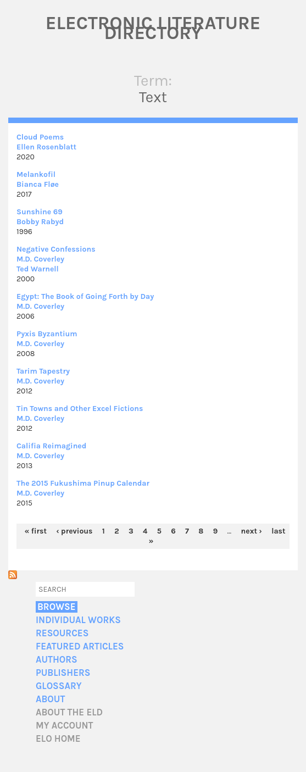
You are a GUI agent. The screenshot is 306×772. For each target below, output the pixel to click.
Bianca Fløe (37, 184)
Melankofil (35, 174)
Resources (62, 633)
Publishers (63, 673)
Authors (56, 659)
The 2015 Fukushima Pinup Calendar (82, 483)
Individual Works (78, 620)
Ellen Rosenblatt (46, 147)
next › (251, 531)
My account (64, 725)
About (50, 699)
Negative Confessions (56, 249)
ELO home (58, 739)
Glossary (59, 686)
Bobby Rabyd (40, 221)
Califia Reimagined (51, 446)
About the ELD (69, 712)
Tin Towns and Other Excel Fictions (79, 408)
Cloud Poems (40, 137)
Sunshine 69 (39, 211)
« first (36, 531)
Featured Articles (80, 646)
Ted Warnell (37, 269)
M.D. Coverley (40, 259)
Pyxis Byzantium (46, 333)
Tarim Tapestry (43, 371)
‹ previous (74, 531)
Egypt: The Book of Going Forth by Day (85, 296)
